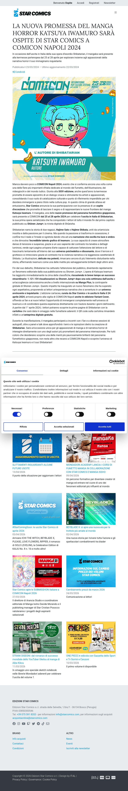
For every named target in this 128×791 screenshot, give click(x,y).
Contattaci (18, 743)
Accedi (80, 2)
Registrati (94, 2)
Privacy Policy (20, 779)
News (69, 738)
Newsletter (109, 2)
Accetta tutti (104, 426)
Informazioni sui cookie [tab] (105, 370)
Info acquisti (19, 738)
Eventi (69, 743)
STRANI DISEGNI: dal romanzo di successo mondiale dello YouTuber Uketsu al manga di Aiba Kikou (36, 659)
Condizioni (18, 748)
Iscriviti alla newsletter (78, 748)
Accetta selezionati (64, 426)
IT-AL (72, 776)
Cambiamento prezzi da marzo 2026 (85, 589)
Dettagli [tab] (64, 370)
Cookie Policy (50, 779)
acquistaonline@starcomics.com (30, 718)
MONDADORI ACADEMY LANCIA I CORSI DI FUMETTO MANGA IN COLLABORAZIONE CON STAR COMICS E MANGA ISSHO (89, 468)
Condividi (19, 72)
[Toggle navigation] (115, 13)
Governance (35, 779)
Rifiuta (23, 426)
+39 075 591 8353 (26, 714)
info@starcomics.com (67, 714)
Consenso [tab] (22, 370)
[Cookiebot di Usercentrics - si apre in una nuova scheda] (111, 362)
